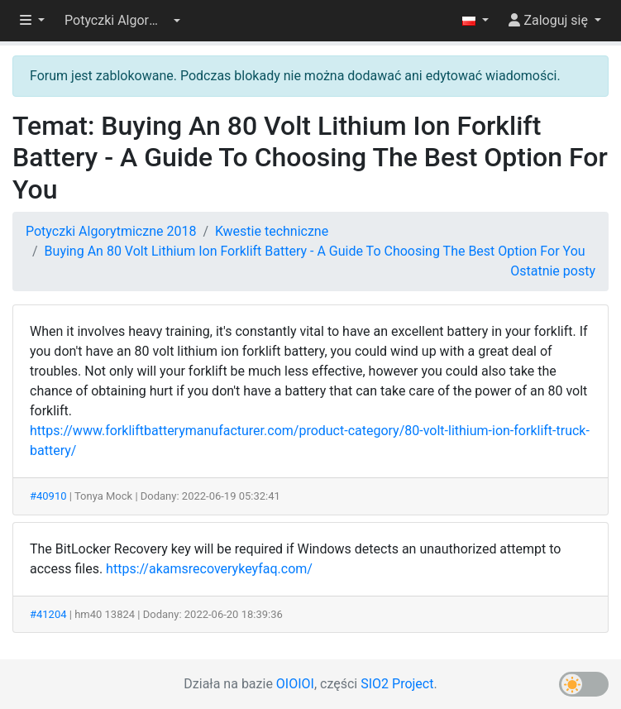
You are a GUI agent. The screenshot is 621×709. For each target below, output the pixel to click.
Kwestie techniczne (271, 231)
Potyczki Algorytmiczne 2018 (111, 231)
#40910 (48, 496)
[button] (122, 20)
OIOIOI (295, 684)
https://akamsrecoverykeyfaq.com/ (209, 569)
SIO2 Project (397, 684)
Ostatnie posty (552, 271)
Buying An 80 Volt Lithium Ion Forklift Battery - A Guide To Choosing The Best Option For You (315, 251)
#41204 (48, 614)
